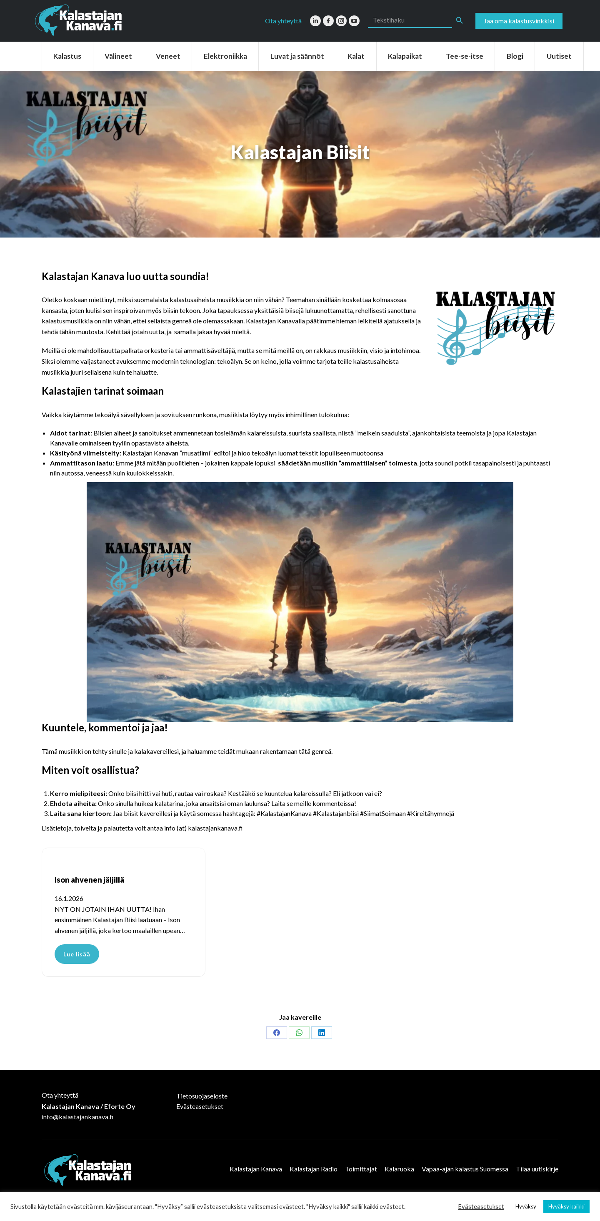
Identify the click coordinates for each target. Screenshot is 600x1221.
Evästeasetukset (199, 1106)
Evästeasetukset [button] (481, 1206)
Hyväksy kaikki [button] (566, 1206)
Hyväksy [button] (525, 1206)
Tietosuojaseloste (202, 1096)
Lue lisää (76, 954)
